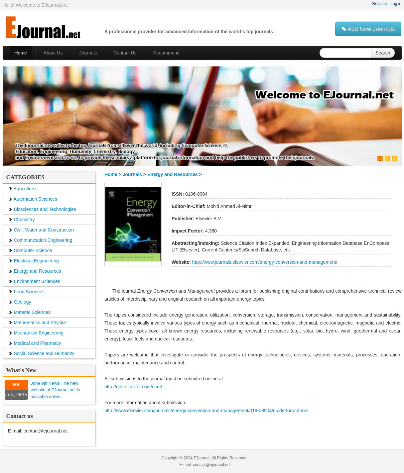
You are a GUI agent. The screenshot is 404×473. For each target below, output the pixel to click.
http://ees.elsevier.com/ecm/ (133, 386)
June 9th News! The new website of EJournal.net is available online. (55, 390)
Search (382, 52)
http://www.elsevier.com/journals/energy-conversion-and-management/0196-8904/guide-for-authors (206, 410)
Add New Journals (368, 29)
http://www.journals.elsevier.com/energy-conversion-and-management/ (264, 262)
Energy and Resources (173, 174)
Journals (132, 174)
